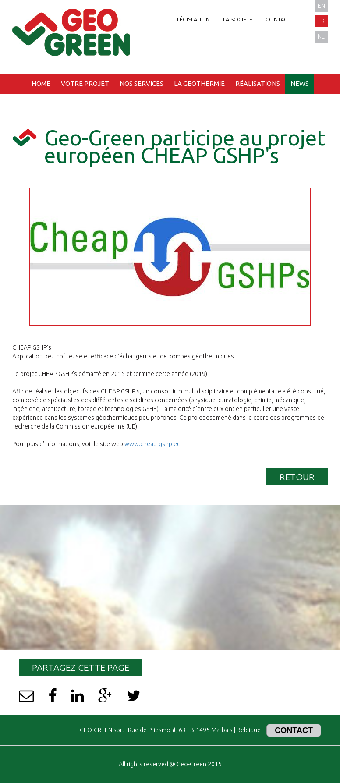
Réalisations (257, 83)
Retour (297, 476)
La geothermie (199, 83)
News (299, 83)
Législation (193, 19)
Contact (278, 19)
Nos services (141, 83)
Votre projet (85, 83)
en (321, 5)
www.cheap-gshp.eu (152, 443)
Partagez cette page (80, 667)
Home (41, 83)
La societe (237, 19)
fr (321, 21)
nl (321, 36)
